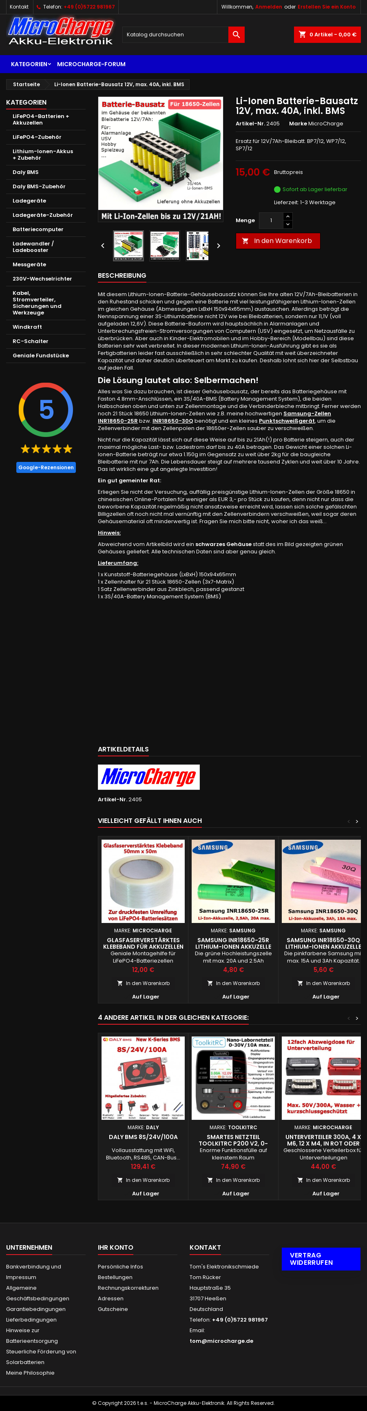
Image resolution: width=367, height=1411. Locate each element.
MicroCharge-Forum (91, 64)
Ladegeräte (29, 201)
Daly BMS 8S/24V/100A (143, 1137)
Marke (298, 123)
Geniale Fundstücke (41, 355)
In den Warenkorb (277, 240)
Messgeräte (29, 264)
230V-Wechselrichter (42, 279)
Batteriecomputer (38, 229)
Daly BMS (26, 172)
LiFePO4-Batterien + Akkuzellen (41, 119)
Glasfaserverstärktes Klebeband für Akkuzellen (143, 943)
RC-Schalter (31, 341)
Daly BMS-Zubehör (39, 186)
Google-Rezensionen (46, 467)
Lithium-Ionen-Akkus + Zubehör (43, 154)
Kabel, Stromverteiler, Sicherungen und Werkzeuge (37, 303)
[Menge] (271, 220)
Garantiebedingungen (36, 1309)
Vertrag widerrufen (311, 1259)
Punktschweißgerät (287, 421)
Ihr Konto (115, 1247)
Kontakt (19, 6)
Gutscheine (113, 1309)
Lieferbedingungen (31, 1320)
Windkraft (27, 327)
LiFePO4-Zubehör (37, 137)
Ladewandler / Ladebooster (33, 247)
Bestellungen (115, 1277)
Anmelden (268, 6)
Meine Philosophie (30, 1373)
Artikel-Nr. (250, 123)
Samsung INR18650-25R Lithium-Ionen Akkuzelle (233, 943)
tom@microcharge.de (221, 1341)
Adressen (111, 1298)
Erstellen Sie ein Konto (327, 6)
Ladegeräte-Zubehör (43, 215)
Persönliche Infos (120, 1267)
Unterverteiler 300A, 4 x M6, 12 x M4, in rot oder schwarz (323, 1143)
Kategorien (29, 64)
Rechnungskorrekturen (128, 1288)
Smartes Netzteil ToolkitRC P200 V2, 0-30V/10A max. (233, 1143)
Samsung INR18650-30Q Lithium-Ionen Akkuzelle (323, 943)
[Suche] (183, 35)
